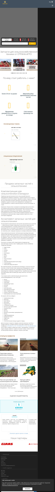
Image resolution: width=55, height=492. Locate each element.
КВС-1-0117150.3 (14, 132)
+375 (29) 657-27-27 (35, 301)
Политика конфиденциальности (8, 450)
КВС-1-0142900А (39, 132)
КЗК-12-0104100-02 (38, 164)
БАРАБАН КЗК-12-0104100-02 (40, 162)
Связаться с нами (5, 460)
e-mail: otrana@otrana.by (6, 470)
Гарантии (3, 456)
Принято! (27, 488)
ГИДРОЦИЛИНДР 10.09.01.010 (16, 162)
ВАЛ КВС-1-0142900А (40, 129)
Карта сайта (3, 459)
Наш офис (3, 444)
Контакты (3, 447)
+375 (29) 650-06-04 (45, 301)
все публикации (27, 375)
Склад (2, 445)
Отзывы (2, 457)
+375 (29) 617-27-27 (25, 301)
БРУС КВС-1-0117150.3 (16, 129)
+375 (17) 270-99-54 (47, 40)
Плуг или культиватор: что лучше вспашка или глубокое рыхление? (12, 366)
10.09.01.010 (12, 164)
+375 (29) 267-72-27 (35, 40)
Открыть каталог (8, 40)
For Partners (3, 448)
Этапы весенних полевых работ (38, 334)
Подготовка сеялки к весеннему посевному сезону (13, 334)
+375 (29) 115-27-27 (22, 40)
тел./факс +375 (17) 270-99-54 (7, 468)
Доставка (3, 455)
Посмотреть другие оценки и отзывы (27, 417)
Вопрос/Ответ (4, 442)
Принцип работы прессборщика (38, 365)
